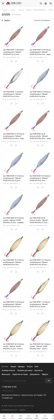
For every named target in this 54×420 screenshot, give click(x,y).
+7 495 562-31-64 (9, 387)
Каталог (5, 366)
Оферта (45, 374)
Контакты (39, 370)
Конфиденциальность (10, 410)
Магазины (6, 374)
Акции (13, 366)
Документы (35, 374)
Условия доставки (24, 370)
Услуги (29, 366)
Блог (37, 366)
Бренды (21, 366)
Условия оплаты (8, 370)
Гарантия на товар (20, 374)
